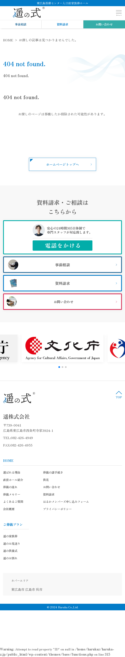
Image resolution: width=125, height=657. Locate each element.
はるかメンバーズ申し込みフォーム (66, 501)
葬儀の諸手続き (53, 472)
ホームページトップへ (62, 164)
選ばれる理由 (11, 472)
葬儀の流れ (10, 487)
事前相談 (20, 24)
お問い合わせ (104, 24)
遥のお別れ (10, 558)
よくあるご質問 (13, 501)
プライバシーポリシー (57, 509)
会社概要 (9, 509)
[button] (59, 367)
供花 (46, 480)
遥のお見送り (11, 543)
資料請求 (62, 24)
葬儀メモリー (11, 494)
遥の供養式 (10, 551)
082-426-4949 (22, 437)
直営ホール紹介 (13, 480)
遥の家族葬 (10, 536)
